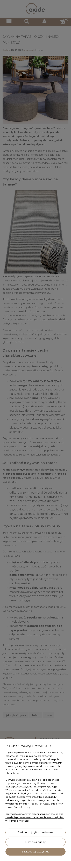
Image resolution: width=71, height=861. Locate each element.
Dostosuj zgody (35, 842)
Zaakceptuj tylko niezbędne (35, 832)
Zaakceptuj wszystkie (35, 851)
